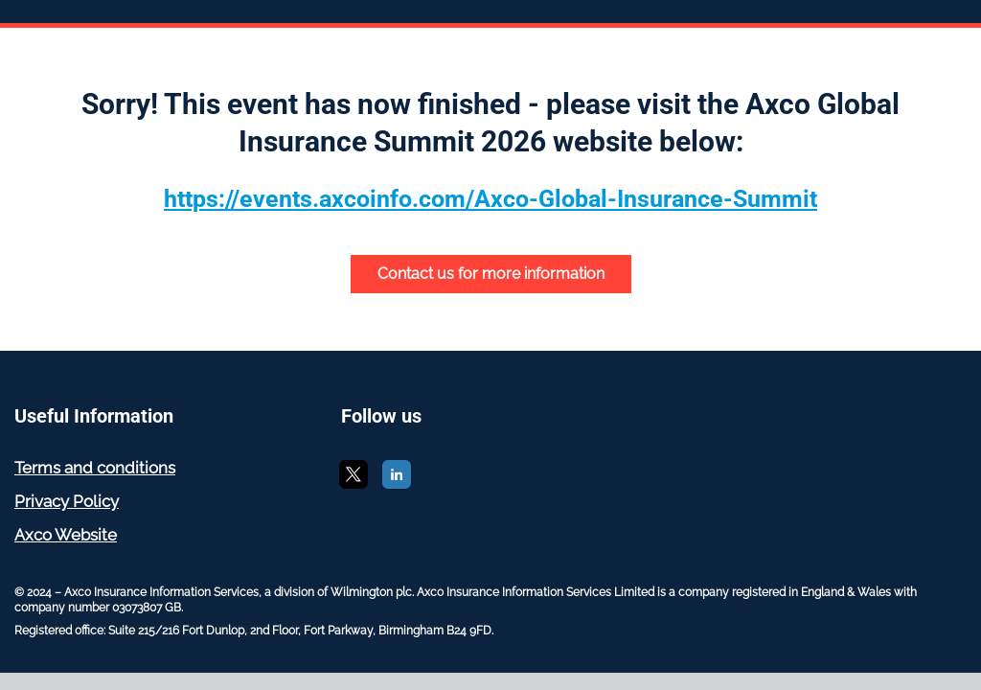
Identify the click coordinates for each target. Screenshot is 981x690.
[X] (353, 483)
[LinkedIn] (396, 483)
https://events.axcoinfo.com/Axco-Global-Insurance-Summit (490, 199)
